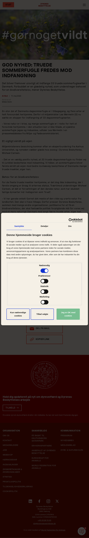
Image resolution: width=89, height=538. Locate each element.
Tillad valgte (42, 314)
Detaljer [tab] (44, 226)
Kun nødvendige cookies (18, 314)
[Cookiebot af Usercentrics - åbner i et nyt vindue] (71, 220)
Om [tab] (70, 226)
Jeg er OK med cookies (68, 314)
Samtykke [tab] (19, 226)
